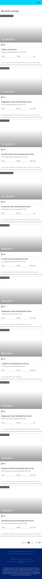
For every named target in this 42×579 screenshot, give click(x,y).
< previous (24, 542)
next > (39, 542)
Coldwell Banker (14, 551)
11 (36, 542)
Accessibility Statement (15, 561)
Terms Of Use (15, 559)
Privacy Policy (26, 559)
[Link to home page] (2, 2)
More (38, 2)
